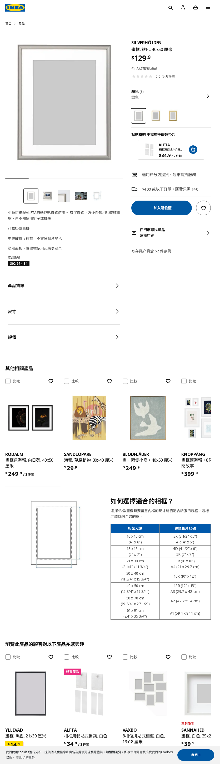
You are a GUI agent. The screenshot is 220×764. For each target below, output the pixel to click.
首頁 (8, 23)
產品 (21, 23)
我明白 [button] (196, 755)
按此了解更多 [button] (25, 757)
